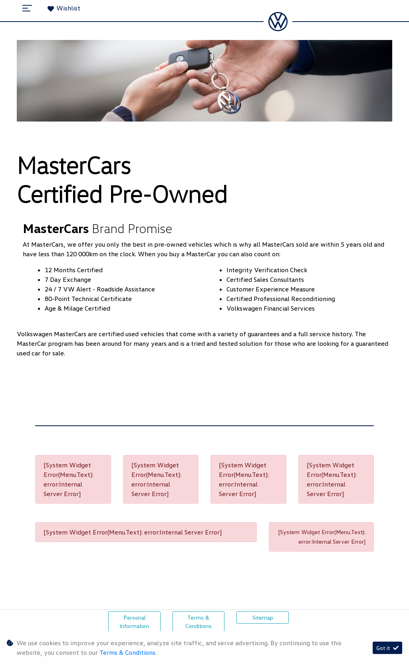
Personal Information (134, 621)
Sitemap (262, 617)
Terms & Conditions (198, 621)
